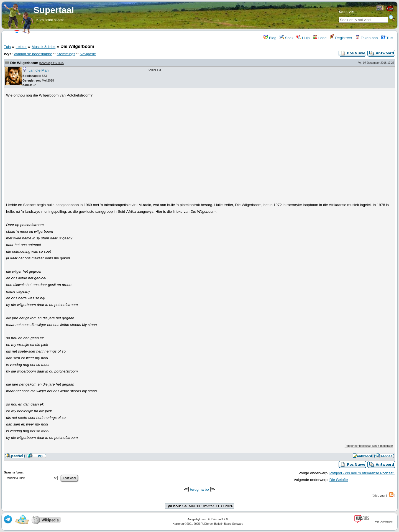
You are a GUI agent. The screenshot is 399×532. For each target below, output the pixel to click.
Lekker (21, 47)
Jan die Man (39, 70)
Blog (270, 38)
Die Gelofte (338, 480)
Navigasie (88, 54)
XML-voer (379, 495)
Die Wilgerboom (24, 63)
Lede (319, 38)
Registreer (341, 38)
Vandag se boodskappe (33, 54)
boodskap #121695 (52, 63)
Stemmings (66, 54)
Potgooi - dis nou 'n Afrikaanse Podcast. (362, 473)
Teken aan (366, 38)
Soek (286, 38)
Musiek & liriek (43, 47)
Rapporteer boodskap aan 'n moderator (369, 445)
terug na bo (199, 489)
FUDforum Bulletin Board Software (222, 523)
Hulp (303, 38)
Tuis (387, 38)
